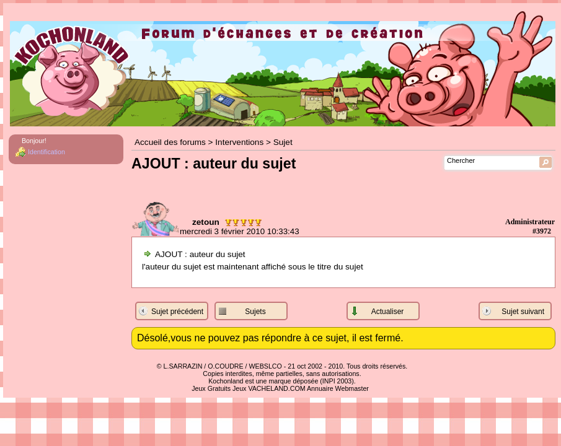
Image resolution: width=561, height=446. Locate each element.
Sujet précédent (177, 311)
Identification (46, 151)
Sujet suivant (522, 311)
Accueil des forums (170, 142)
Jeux (239, 388)
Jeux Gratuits (211, 388)
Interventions (239, 142)
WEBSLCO (265, 366)
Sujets (255, 311)
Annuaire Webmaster (338, 388)
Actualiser (387, 311)
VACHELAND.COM (276, 388)
